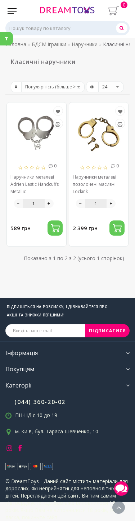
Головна (15, 44)
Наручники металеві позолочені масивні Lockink (94, 184)
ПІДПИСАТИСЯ (107, 331)
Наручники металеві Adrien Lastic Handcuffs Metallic (34, 184)
